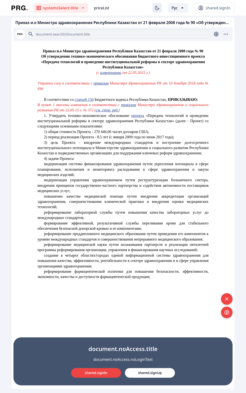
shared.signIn (96, 372)
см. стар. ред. (107, 110)
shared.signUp (150, 372)
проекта (137, 116)
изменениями (110, 73)
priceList (101, 8)
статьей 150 (84, 99)
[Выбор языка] (178, 8)
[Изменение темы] (157, 8)
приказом (101, 83)
